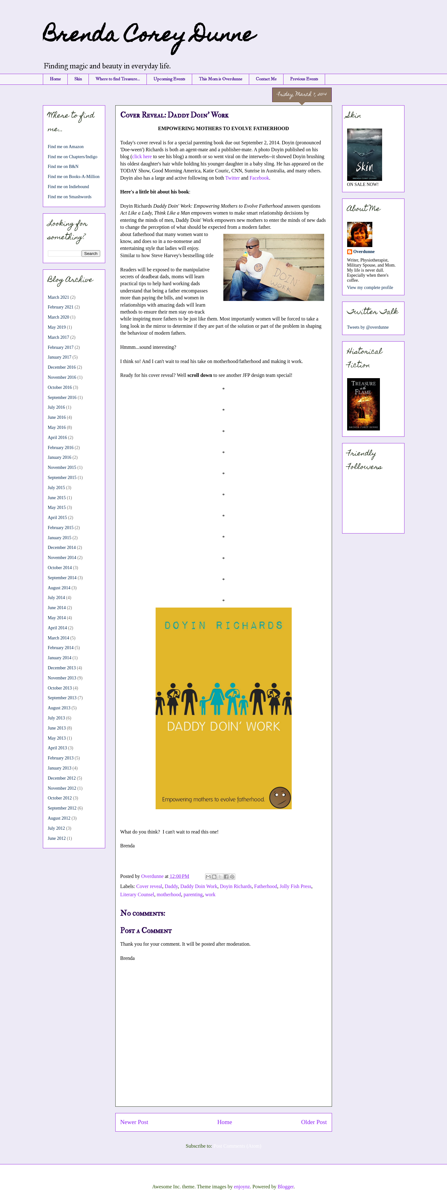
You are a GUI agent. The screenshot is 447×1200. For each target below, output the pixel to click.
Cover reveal (149, 886)
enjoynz (242, 1186)
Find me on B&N (63, 166)
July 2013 (56, 718)
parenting (193, 894)
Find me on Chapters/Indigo (73, 156)
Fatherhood (265, 886)
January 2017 (60, 357)
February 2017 (61, 347)
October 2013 (60, 688)
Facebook (259, 178)
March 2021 (58, 297)
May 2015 (57, 507)
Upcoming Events (169, 79)
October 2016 (60, 387)
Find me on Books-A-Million (74, 176)
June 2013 (57, 728)
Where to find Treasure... (117, 79)
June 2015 (57, 497)
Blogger (286, 1186)
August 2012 (59, 818)
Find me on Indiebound (68, 186)
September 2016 (62, 397)
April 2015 (57, 517)
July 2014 (56, 597)
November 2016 (62, 377)
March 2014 (58, 638)
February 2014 (61, 647)
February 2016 (61, 447)
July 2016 (56, 407)
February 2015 (61, 527)
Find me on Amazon (66, 146)
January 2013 (60, 768)
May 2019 (57, 327)
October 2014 (60, 567)
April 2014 (57, 628)
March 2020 (58, 317)
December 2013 (62, 668)
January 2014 (60, 657)
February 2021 (61, 307)
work (210, 894)
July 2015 (56, 487)
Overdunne (364, 251)
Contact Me (266, 79)
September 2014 (62, 577)
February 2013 (61, 758)
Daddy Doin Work (198, 886)
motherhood (169, 894)
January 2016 (60, 457)
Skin (78, 79)
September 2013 (62, 697)
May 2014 (57, 617)
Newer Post (134, 1122)
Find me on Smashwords (70, 196)
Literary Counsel (137, 894)
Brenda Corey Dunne (148, 36)
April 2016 (57, 437)
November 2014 (62, 557)
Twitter (232, 178)
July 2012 (56, 828)
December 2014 (62, 547)
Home (55, 79)
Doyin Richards (236, 886)
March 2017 (58, 337)
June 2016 (57, 417)
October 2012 (60, 798)
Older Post (314, 1122)
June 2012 (57, 838)
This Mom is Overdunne (220, 79)
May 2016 (57, 427)
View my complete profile (370, 287)
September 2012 (62, 808)
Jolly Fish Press (295, 886)
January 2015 (60, 537)
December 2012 (62, 778)
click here (142, 156)
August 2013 (59, 708)
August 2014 (59, 588)
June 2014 (57, 607)
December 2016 (62, 367)
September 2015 (62, 477)
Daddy (171, 886)
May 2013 (57, 738)
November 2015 (62, 467)
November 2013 (62, 678)
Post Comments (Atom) (237, 1146)
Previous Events (304, 79)
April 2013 (57, 748)
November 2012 (62, 788)
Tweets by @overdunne (368, 327)
